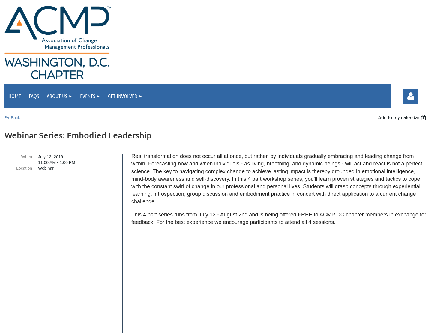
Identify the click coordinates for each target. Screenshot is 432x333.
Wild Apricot (328, 326)
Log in (410, 96)
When (26, 156)
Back (15, 117)
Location (24, 168)
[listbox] (403, 117)
